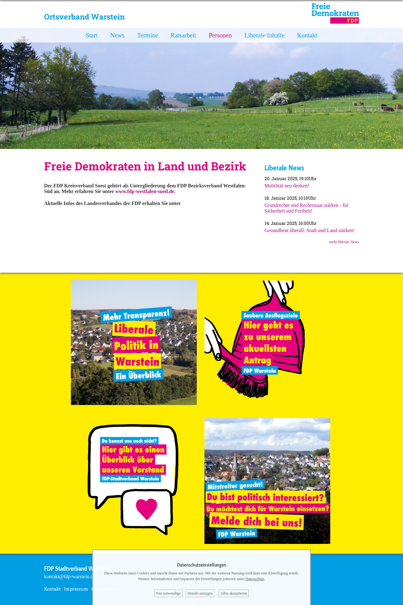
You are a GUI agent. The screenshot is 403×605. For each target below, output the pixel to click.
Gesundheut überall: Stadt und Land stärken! (309, 230)
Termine (147, 35)
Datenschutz (254, 579)
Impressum (76, 589)
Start (92, 35)
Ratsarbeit (183, 35)
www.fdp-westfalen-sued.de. (145, 191)
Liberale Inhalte (264, 35)
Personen (220, 35)
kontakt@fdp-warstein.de (69, 576)
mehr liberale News (344, 242)
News (117, 35)
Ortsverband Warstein (84, 17)
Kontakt (307, 35)
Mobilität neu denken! (286, 185)
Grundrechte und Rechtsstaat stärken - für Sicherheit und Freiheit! (306, 208)
